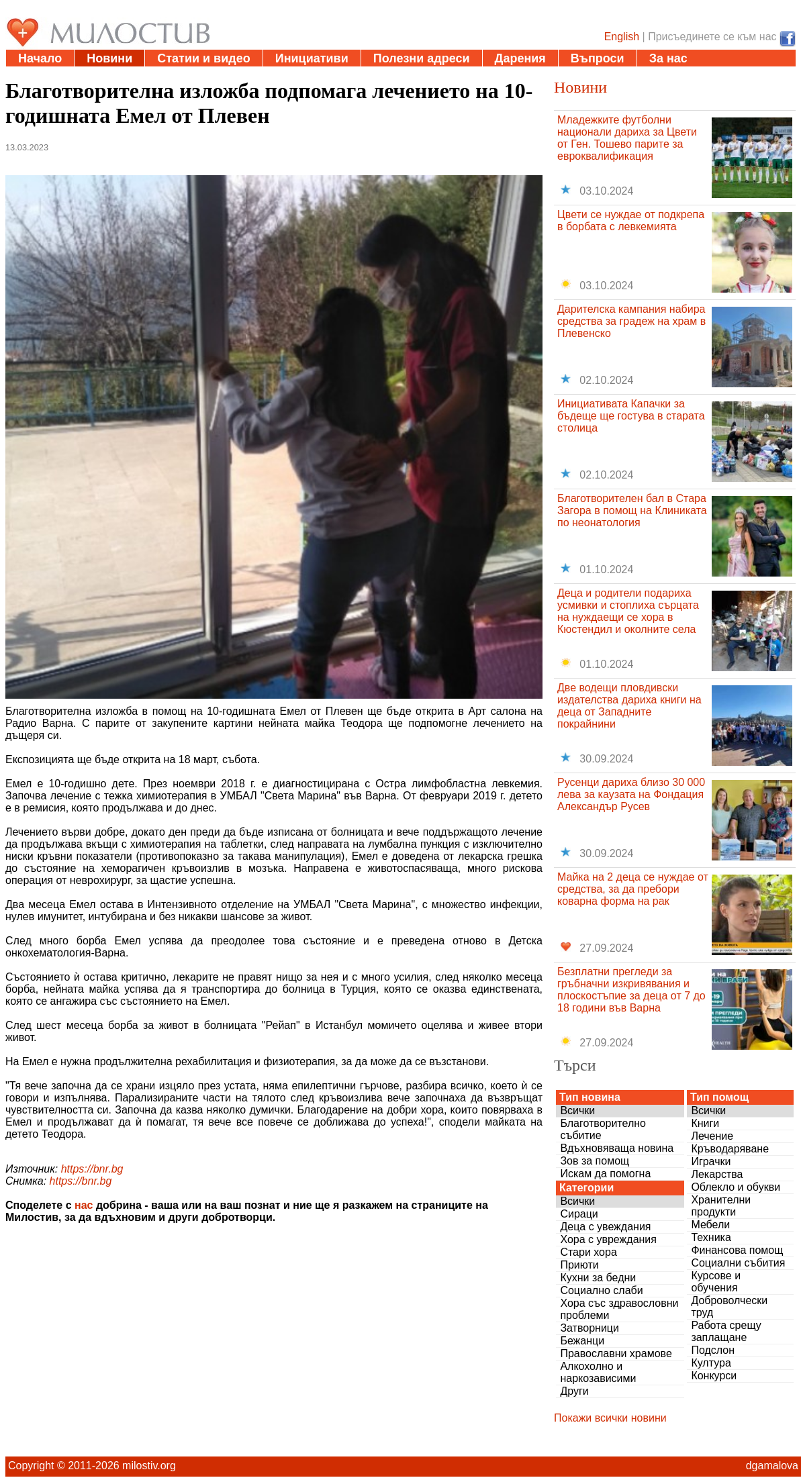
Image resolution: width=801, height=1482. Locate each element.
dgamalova (772, 1465)
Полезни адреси (421, 58)
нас (84, 1205)
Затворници (589, 1328)
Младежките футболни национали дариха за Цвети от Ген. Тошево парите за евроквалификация (627, 138)
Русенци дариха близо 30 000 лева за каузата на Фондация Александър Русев (631, 794)
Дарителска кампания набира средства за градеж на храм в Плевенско (631, 321)
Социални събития (738, 1263)
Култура (711, 1363)
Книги (705, 1123)
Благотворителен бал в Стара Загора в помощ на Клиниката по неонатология (632, 510)
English (621, 36)
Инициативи (311, 58)
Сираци (579, 1214)
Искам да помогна (605, 1173)
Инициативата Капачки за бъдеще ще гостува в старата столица (631, 416)
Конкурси (714, 1375)
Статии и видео (203, 58)
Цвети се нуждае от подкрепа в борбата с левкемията (630, 220)
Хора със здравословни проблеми (619, 1309)
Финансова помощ (737, 1250)
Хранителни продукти (721, 1206)
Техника (711, 1237)
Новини (109, 58)
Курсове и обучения (716, 1281)
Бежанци (582, 1340)
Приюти (579, 1265)
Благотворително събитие (603, 1129)
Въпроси (597, 58)
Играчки (711, 1161)
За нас (668, 58)
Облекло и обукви (735, 1187)
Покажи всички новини (610, 1418)
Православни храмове (615, 1353)
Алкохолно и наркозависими (598, 1372)
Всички (577, 1110)
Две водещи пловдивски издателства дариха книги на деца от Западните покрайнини (629, 706)
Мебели (710, 1224)
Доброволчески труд (729, 1306)
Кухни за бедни (598, 1277)
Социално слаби (601, 1290)
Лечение (712, 1136)
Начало (40, 58)
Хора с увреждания (608, 1239)
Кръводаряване (730, 1148)
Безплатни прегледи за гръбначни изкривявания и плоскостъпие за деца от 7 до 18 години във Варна (631, 990)
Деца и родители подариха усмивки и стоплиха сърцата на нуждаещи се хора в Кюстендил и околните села (628, 611)
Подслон (713, 1350)
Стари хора (588, 1252)
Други (574, 1391)
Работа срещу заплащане (726, 1331)
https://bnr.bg (92, 1169)
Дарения (520, 58)
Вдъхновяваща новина (616, 1148)
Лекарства (717, 1174)
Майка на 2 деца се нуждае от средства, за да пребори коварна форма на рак (632, 889)
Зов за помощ (594, 1161)
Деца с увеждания (605, 1226)
